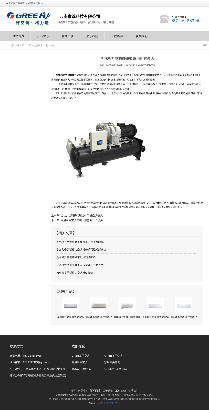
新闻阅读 (67, 38)
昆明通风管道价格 (166, 207)
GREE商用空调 (113, 355)
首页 (28, 45)
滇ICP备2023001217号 (109, 403)
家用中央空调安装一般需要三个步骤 (81, 220)
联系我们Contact (141, 38)
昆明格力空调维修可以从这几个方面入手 (80, 265)
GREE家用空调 (81, 355)
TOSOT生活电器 (81, 368)
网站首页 (18, 38)
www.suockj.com (114, 64)
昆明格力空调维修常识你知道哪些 (76, 257)
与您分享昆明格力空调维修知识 (74, 272)
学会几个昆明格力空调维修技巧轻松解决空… (82, 249)
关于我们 (92, 38)
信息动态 (38, 45)
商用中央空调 (79, 362)
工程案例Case (117, 38)
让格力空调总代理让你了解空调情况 (81, 215)
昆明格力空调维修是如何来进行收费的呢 (80, 241)
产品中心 (43, 38)
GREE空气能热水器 (115, 368)
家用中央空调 (112, 362)
